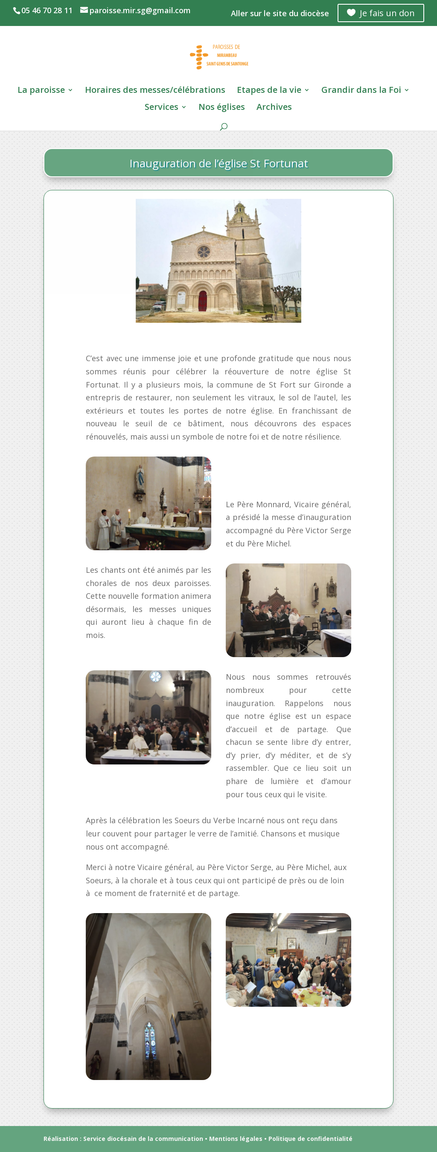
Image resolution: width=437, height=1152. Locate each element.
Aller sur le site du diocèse (280, 13)
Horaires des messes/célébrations (155, 91)
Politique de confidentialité (310, 1139)
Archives (274, 108)
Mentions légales (235, 1139)
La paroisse (41, 91)
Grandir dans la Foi (361, 91)
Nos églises (221, 108)
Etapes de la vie (269, 91)
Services (161, 108)
